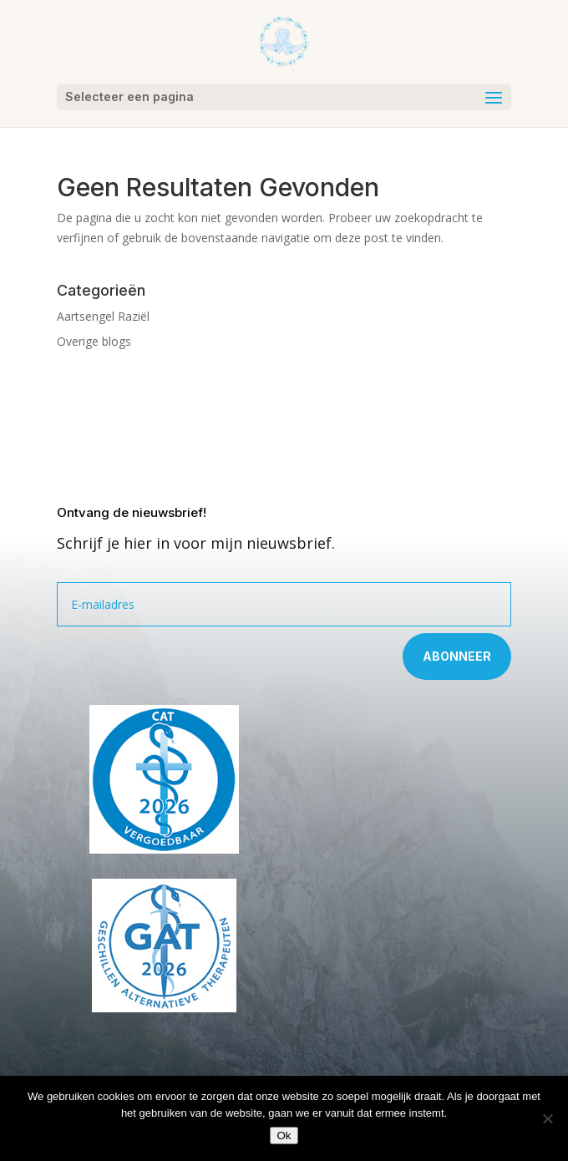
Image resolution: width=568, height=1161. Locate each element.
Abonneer (457, 656)
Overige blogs (94, 341)
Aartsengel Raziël (103, 316)
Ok (283, 1135)
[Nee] (547, 1118)
